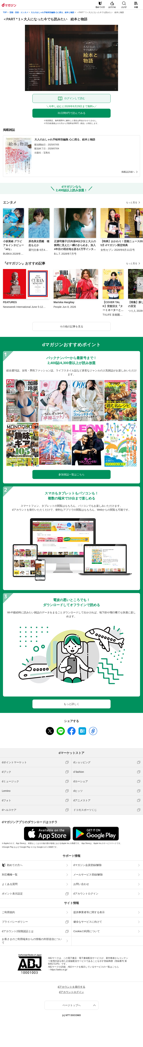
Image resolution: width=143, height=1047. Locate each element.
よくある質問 (10, 884)
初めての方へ (12, 865)
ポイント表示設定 (12, 893)
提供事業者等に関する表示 (89, 912)
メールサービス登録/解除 (88, 874)
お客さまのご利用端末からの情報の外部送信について (32, 941)
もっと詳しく (71, 703)
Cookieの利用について (86, 931)
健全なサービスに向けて (87, 921)
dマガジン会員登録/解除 (87, 865)
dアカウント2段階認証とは (18, 931)
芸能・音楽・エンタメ (18, 12)
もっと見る (131, 202)
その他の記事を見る (71, 326)
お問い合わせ (81, 884)
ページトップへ (71, 1005)
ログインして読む (74, 98)
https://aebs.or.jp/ (58, 969)
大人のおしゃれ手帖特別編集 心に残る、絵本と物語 (52, 12)
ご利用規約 (8, 912)
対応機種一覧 (10, 874)
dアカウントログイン (85, 893)
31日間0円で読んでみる (71, 112)
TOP (5, 12)
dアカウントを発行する (71, 986)
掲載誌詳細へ (128, 172)
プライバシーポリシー (15, 921)
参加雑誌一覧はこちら (71, 474)
